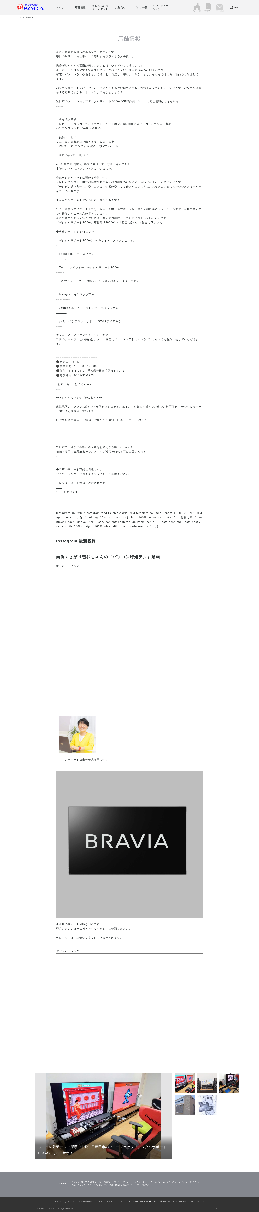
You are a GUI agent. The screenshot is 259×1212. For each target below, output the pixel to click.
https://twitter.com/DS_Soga (76, 272)
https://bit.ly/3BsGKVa (72, 348)
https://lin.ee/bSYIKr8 (71, 325)
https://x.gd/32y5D (69, 388)
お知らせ (120, 7)
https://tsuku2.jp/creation (74, 456)
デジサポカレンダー (69, 951)
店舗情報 (80, 7)
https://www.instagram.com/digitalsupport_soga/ (90, 298)
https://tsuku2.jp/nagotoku (74, 429)
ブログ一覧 (140, 7)
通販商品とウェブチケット (100, 7)
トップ (60, 7)
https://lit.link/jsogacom (72, 105)
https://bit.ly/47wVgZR (72, 487)
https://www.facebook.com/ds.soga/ (81, 258)
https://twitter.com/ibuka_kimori (78, 285)
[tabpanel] (103, 1116)
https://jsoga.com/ (69, 245)
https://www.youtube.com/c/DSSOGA (82, 312)
